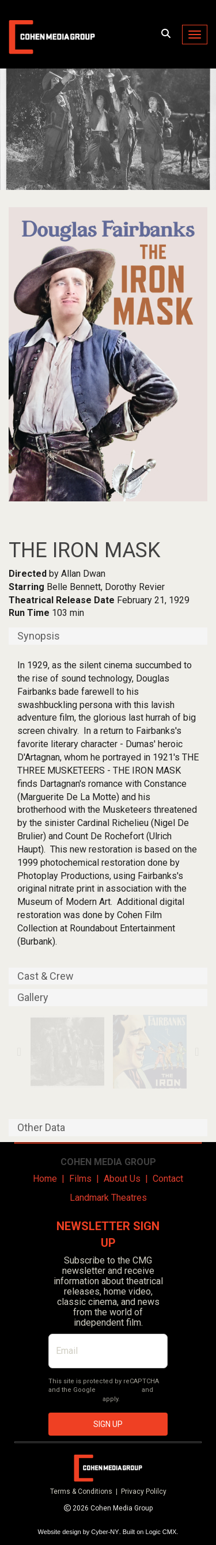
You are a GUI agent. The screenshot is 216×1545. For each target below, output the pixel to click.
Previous (19, 1051)
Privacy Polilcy (143, 1491)
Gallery (32, 997)
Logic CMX (161, 1531)
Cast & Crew (45, 976)
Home (45, 1178)
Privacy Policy (118, 1390)
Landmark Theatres (108, 1197)
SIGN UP (108, 1424)
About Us (122, 1178)
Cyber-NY (105, 1531)
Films (80, 1178)
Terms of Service (74, 1399)
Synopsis (38, 636)
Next (197, 1051)
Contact (168, 1178)
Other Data (41, 1127)
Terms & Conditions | (85, 1491)
